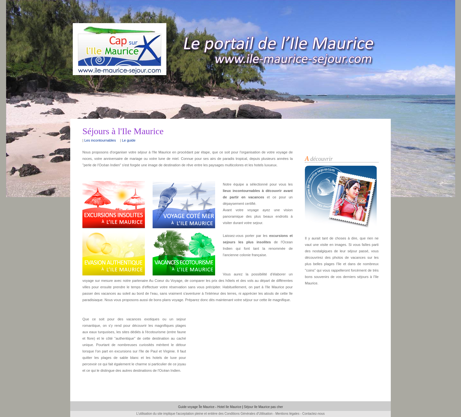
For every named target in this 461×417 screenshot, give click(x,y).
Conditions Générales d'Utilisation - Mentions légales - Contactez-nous (274, 413)
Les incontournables (100, 140)
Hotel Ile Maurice (229, 407)
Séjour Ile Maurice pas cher (263, 407)
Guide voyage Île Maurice (196, 407)
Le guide (128, 140)
